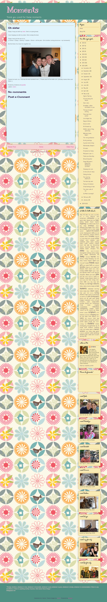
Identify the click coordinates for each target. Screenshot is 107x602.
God (90, 265)
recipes (88, 305)
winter (86, 334)
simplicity (94, 316)
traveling (96, 327)
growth (95, 267)
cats (98, 233)
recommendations (83, 307)
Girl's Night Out (87, 118)
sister (23, 31)
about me (88, 215)
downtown (82, 248)
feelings (86, 259)
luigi (95, 282)
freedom (87, 263)
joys (81, 276)
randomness (96, 303)
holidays (82, 271)
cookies (92, 242)
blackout (97, 226)
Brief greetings (87, 140)
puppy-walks (95, 302)
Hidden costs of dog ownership (88, 130)
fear (98, 257)
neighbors (97, 291)
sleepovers (90, 318)
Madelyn (82, 284)
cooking (97, 242)
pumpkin (88, 301)
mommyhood (90, 289)
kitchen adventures (89, 276)
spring (90, 320)
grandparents (88, 267)
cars (96, 233)
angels (98, 216)
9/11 (84, 215)
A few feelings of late (89, 186)
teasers (97, 321)
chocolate (82, 236)
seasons (82, 315)
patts (86, 296)
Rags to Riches (87, 121)
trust (84, 329)
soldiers (86, 320)
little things (92, 280)
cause (81, 234)
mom (97, 286)
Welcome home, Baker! (87, 134)
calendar (93, 229)
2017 (83, 46)
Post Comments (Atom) (44, 152)
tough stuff (83, 327)
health (86, 269)
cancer (82, 231)
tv (93, 329)
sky (86, 318)
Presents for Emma (88, 151)
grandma (82, 267)
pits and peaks (87, 298)
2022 (83, 43)
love (85, 282)
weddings (96, 333)
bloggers (90, 227)
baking (81, 222)
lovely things (90, 282)
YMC (85, 336)
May (85, 88)
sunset (81, 321)
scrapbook (86, 312)
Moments (22, 10)
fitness (81, 260)
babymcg (88, 220)
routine (91, 310)
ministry (85, 286)
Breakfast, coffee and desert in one (88, 106)
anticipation (90, 218)
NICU (88, 293)
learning (86, 278)
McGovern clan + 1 (88, 153)
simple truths (88, 316)
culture (81, 245)
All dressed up (87, 126)
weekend (82, 334)
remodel (97, 308)
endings (89, 253)
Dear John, (86, 103)
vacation (82, 331)
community (92, 240)
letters (95, 278)
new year (83, 293)
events (81, 254)
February (86, 197)
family (82, 257)
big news (83, 226)
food (94, 261)
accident (92, 214)
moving (84, 291)
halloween (82, 269)
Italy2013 (82, 274)
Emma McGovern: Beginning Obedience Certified (87, 164)
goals (87, 265)
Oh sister (14, 27)
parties (83, 296)
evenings (97, 253)
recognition (96, 305)
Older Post (70, 147)
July (85, 82)
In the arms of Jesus (88, 172)
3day (81, 215)
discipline (97, 247)
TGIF (86, 324)
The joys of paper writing (88, 110)
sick (83, 316)
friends (91, 263)
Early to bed (86, 124)
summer (97, 320)
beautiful (97, 222)
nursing (97, 293)
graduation (97, 265)
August (86, 79)
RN (87, 310)
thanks (97, 324)
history (94, 269)
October (86, 74)
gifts (81, 265)
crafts (86, 243)
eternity (93, 253)
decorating (96, 245)
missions (92, 286)
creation (91, 243)
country (81, 243)
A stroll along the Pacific (88, 99)
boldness (97, 227)
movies (81, 291)
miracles (89, 286)
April (85, 91)
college (82, 240)
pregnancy (82, 300)
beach (92, 222)
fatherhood (88, 257)
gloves (84, 265)
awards (81, 220)
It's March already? (88, 193)
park (80, 296)
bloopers (93, 227)
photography (95, 296)
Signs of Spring (87, 96)
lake (98, 276)
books (81, 229)
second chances (87, 314)
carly (92, 233)
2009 (83, 203)
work (97, 334)
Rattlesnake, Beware (88, 145)
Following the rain (88, 169)
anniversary (83, 218)
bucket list (90, 229)
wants (97, 331)
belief (88, 223)
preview (92, 300)
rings (85, 310)
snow (98, 318)
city (80, 238)
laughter (82, 278)
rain (91, 303)
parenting (96, 294)
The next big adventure (86, 178)
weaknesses (82, 333)
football (97, 260)
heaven (90, 269)
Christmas (91, 236)
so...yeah (82, 320)
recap (81, 305)
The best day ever (88, 181)
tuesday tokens (89, 329)
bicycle (97, 224)
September (87, 76)
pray (97, 298)
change (92, 234)
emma (82, 251)
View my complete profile (86, 365)
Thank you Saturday (88, 156)
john (97, 274)
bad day (93, 220)
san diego (96, 310)
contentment (82, 242)
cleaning (83, 238)
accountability (96, 214)
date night (86, 245)
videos (90, 331)
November (86, 71)
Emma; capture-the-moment (93, 251)
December (87, 68)
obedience (82, 294)
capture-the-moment (92, 231)
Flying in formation (88, 184)
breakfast (84, 229)
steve (93, 320)
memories (96, 284)
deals (91, 245)
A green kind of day (88, 143)
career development (85, 233)
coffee (97, 238)
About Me (82, 31)
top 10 (97, 326)
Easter (87, 248)
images (81, 272)
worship (82, 336)
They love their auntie (87, 115)
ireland (88, 272)
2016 (83, 48)
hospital (94, 271)
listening (84, 280)
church (97, 236)
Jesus (87, 275)
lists (87, 280)
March (85, 94)
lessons (91, 278)
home (86, 271)
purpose (82, 303)
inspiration (85, 272)
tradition (90, 327)
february (82, 259)
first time (97, 259)
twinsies (96, 329)
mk (95, 286)
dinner (93, 247)
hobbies (97, 269)
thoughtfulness (91, 326)
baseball (86, 222)
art (96, 218)
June (85, 85)
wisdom (89, 334)
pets (89, 296)
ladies (95, 276)
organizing (89, 294)
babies (85, 220)
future (97, 263)
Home (41, 147)
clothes (89, 238)
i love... (97, 271)
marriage (90, 284)
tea (94, 321)
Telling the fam (87, 174)
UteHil (58, 598)
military (81, 286)
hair (98, 267)
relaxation (91, 308)
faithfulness (93, 254)
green (92, 267)
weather (87, 333)
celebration (86, 234)
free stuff (82, 263)
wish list (94, 334)
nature (92, 291)
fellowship (91, 259)
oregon (86, 294)
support (86, 321)
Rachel (87, 303)
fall (98, 254)
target (90, 321)
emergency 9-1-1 (94, 248)
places (94, 298)
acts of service (84, 216)
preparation (87, 300)
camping (97, 229)
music (88, 291)
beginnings (83, 224)
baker (97, 220)
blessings (82, 227)
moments (83, 289)
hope (90, 271)
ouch (92, 294)
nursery (91, 293)
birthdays (91, 226)
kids (83, 276)
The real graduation (88, 137)
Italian (98, 272)
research (82, 310)
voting (94, 331)
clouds (92, 238)
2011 (83, 63)
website (91, 333)
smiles (94, 318)
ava (98, 218)
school (81, 312)
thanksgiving (83, 326)
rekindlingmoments (84, 308)
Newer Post (12, 147)
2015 (83, 51)
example (86, 254)
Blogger (70, 598)
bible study (92, 224)
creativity (97, 243)
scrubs (98, 312)
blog (86, 227)
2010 (83, 65)
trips (81, 329)
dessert (82, 247)
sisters (14, 87)
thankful (91, 324)
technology (82, 324)
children (96, 234)
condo (98, 240)
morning (96, 289)
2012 (83, 60)
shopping (93, 315)
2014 (83, 54)
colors (87, 240)
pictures (81, 298)
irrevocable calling (93, 272)
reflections (95, 307)
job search (92, 274)
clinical (86, 238)
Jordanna (93, 347)
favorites (93, 257)
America (92, 216)
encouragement (83, 253)
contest (87, 242)
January (86, 200)
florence (85, 260)
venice (87, 331)
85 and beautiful (87, 159)
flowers (90, 260)
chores (86, 236)
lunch (98, 282)
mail (86, 284)
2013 (83, 57)
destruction (87, 247)
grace (94, 265)
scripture (92, 312)
